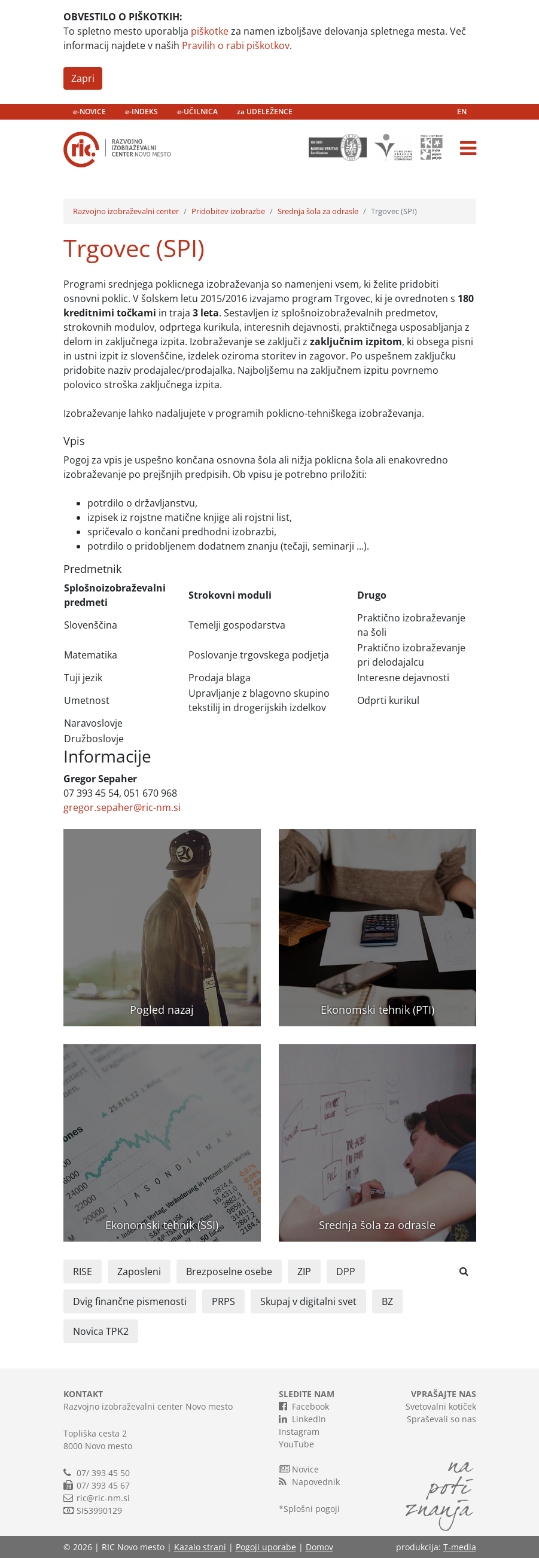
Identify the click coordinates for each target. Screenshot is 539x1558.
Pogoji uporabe (266, 1547)
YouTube (296, 1444)
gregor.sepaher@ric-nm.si (122, 807)
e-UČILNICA (197, 111)
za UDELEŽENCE (265, 111)
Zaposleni (139, 1271)
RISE (82, 1271)
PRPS (223, 1301)
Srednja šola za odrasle (318, 211)
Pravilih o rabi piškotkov (236, 45)
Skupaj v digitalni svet (308, 1301)
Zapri (83, 78)
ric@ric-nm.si (103, 1498)
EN (462, 111)
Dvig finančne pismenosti (130, 1301)
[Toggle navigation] (468, 148)
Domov (319, 1547)
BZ (387, 1301)
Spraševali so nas (441, 1419)
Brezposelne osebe (229, 1271)
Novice (299, 1469)
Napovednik (309, 1481)
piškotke (210, 31)
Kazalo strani (200, 1547)
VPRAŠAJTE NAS (443, 1394)
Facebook (304, 1406)
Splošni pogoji (312, 1508)
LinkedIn (302, 1419)
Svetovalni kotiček (441, 1406)
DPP (345, 1271)
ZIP (304, 1271)
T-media (459, 1547)
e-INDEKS (141, 111)
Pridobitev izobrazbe (228, 211)
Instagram (299, 1431)
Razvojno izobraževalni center (126, 211)
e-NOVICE (89, 111)
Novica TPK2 (101, 1331)
